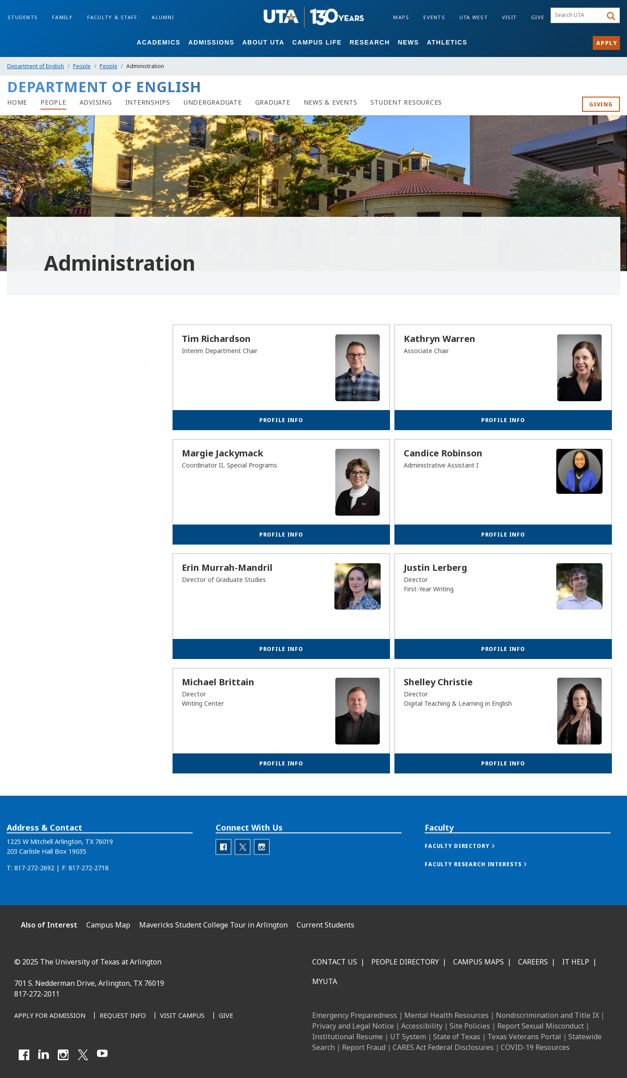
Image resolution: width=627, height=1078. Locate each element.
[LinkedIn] (43, 1055)
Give (537, 17)
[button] (469, 862)
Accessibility (421, 1026)
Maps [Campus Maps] (401, 17)
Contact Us (334, 962)
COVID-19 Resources (535, 1047)
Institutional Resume (347, 1036)
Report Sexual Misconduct (540, 1026)
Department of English (35, 66)
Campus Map (108, 925)
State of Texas (456, 1036)
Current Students (325, 925)
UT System (408, 1036)
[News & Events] (331, 102)
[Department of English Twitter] (242, 863)
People (82, 66)
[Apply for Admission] (49, 1016)
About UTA (263, 42)
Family (62, 17)
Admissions (211, 42)
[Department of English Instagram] (261, 863)
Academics (159, 42)
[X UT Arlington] (82, 1055)
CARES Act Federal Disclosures (443, 1047)
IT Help (575, 962)
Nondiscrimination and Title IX (547, 1015)
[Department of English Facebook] (223, 863)
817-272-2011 (37, 994)
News (408, 42)
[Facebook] (24, 1055)
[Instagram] (63, 1055)
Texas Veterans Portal (524, 1036)
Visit (509, 17)
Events (434, 17)
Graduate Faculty (39, 436)
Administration (39, 417)
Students (23, 17)
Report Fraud (364, 1047)
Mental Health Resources (446, 1015)
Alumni (163, 17)
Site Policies (470, 1026)
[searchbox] (578, 15)
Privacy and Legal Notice (353, 1026)
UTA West (473, 17)
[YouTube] (102, 1055)
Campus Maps (478, 962)
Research (370, 42)
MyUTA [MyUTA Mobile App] (324, 981)
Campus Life (317, 42)
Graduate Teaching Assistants (59, 455)
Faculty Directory (39, 399)
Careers (533, 962)
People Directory (405, 962)
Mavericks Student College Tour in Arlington (213, 925)
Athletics (447, 42)
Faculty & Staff (112, 17)
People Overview (39, 380)
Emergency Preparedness (354, 1015)
